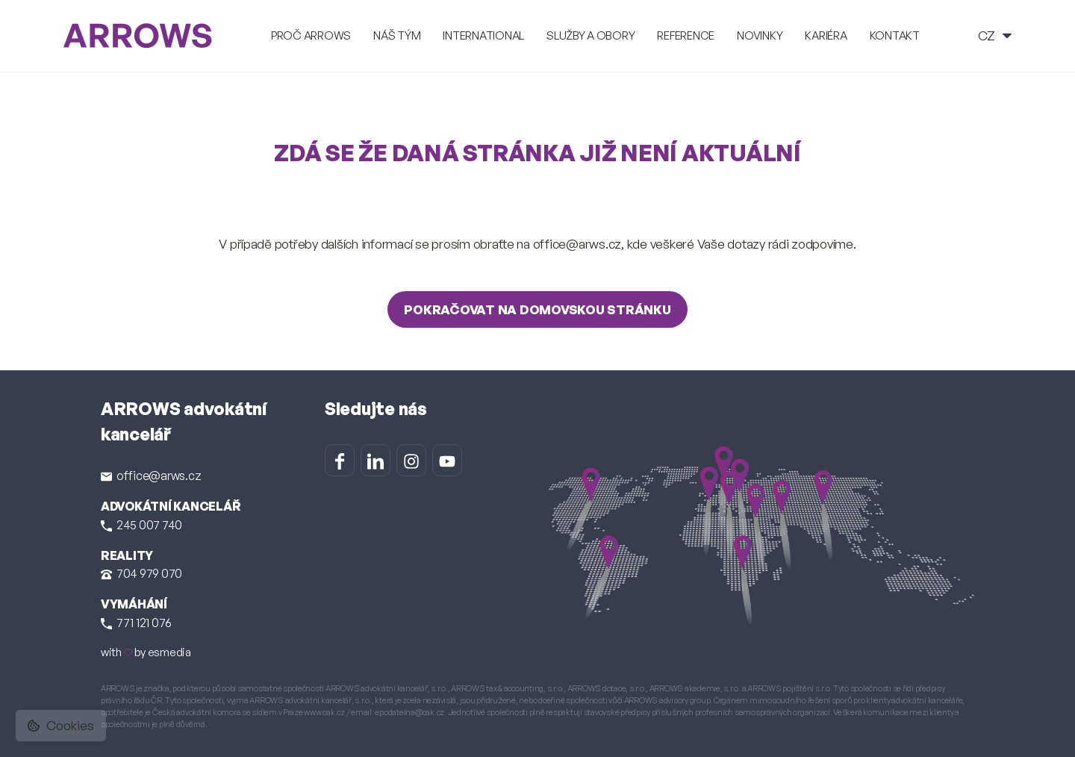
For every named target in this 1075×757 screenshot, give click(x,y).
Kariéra (826, 35)
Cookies (61, 725)
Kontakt (895, 35)
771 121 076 (136, 622)
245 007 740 (141, 524)
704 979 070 (141, 573)
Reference (685, 35)
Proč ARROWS (311, 35)
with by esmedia (146, 652)
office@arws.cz (151, 475)
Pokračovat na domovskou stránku (537, 309)
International (483, 35)
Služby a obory (590, 35)
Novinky (759, 35)
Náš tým (396, 35)
